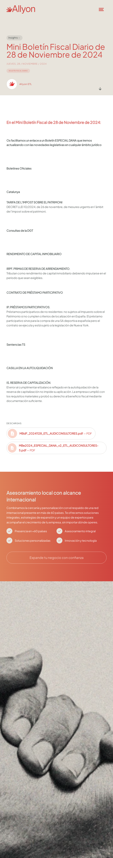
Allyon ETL (25, 87)
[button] (103, 9)
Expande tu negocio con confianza (57, 558)
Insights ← (14, 37)
